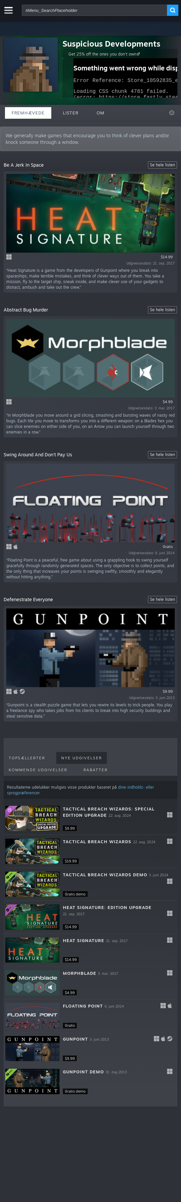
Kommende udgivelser (38, 769)
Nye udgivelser (81, 758)
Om (101, 112)
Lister (70, 112)
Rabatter (95, 769)
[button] (90, 818)
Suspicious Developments (111, 44)
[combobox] (94, 10)
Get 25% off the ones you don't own (105, 54)
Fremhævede (28, 112)
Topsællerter (27, 758)
